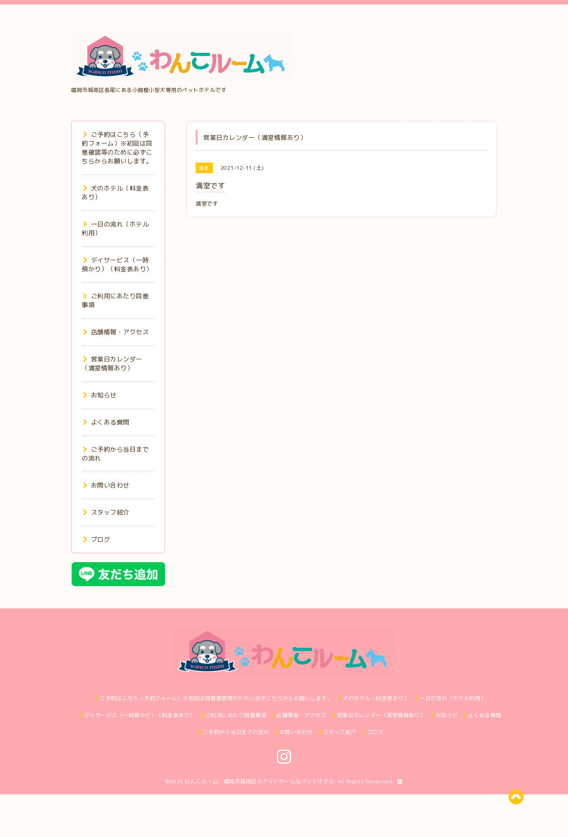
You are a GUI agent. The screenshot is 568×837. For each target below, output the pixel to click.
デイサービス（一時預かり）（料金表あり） (117, 264)
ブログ (96, 539)
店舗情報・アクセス (116, 332)
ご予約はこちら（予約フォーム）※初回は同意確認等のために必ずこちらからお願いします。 (117, 147)
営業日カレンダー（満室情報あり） (112, 363)
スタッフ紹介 (106, 512)
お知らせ (100, 395)
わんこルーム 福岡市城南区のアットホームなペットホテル (260, 781)
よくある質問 (106, 422)
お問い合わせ (106, 485)
